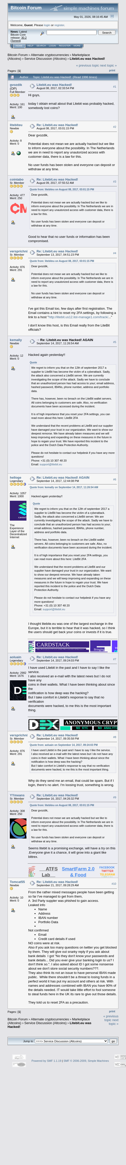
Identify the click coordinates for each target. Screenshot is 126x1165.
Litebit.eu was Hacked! (87, 59)
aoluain (15, 657)
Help (30, 45)
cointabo (16, 179)
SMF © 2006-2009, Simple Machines (86, 1060)
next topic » (108, 65)
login (47, 25)
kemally (16, 340)
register (59, 25)
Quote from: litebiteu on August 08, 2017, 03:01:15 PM (62, 189)
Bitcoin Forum (18, 55)
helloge (15, 477)
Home (19, 45)
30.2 (23, 37)
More (77, 45)
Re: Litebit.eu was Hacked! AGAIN (66, 340)
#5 (114, 342)
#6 (114, 479)
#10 (114, 883)
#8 (114, 737)
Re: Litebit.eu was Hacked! (57, 125)
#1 (114, 86)
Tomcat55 (17, 882)
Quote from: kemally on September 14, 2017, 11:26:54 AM (64, 487)
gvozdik (16, 85)
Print (112, 70)
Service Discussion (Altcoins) (45, 59)
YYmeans (17, 795)
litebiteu (16, 125)
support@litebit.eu (51, 464)
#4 (114, 253)
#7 (114, 659)
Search (41, 45)
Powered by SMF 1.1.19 (46, 1060)
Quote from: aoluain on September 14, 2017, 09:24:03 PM (64, 745)
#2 (114, 126)
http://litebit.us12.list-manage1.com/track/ (78, 317)
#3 (114, 181)
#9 (114, 797)
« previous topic (87, 65)
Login (52, 45)
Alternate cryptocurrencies (50, 55)
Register (65, 45)
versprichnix (19, 251)
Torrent (15, 40)
